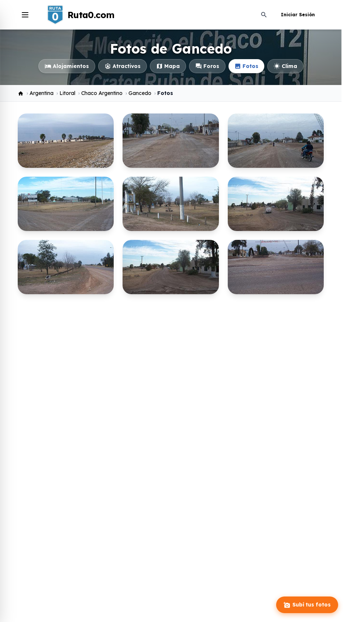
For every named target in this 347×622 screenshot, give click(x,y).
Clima (285, 66)
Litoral (67, 93)
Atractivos (122, 66)
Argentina (42, 93)
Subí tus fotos (307, 604)
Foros (207, 66)
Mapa (168, 66)
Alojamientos (67, 66)
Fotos (246, 66)
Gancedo (139, 93)
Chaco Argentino (102, 93)
